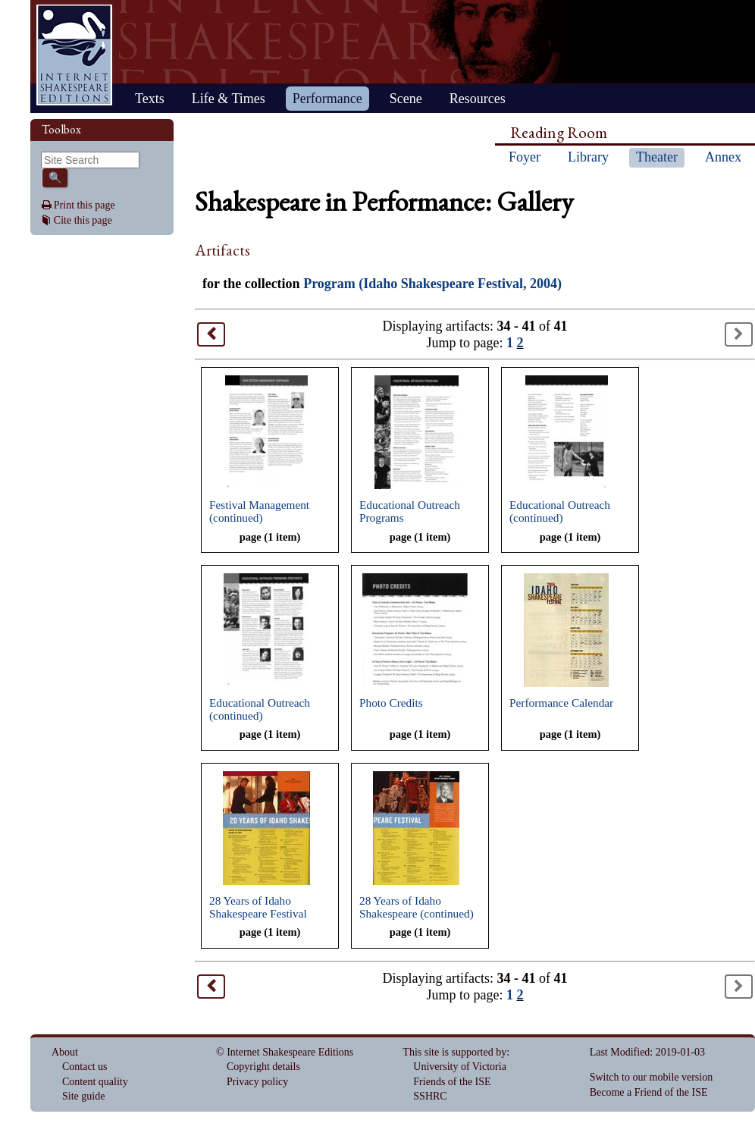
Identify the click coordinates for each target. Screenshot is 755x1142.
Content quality (95, 1081)
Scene (406, 98)
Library (588, 157)
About (65, 1052)
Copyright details (263, 1066)
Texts (149, 98)
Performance (327, 98)
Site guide (83, 1096)
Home (74, 55)
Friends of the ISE (451, 1081)
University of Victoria (459, 1066)
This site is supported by (454, 1052)
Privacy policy (257, 1081)
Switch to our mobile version (651, 1077)
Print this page (84, 205)
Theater (657, 157)
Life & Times (228, 98)
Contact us (85, 1066)
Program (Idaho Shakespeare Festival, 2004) (432, 283)
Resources (478, 98)
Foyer (524, 157)
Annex (723, 157)
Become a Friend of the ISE (649, 1092)
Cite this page (83, 220)
